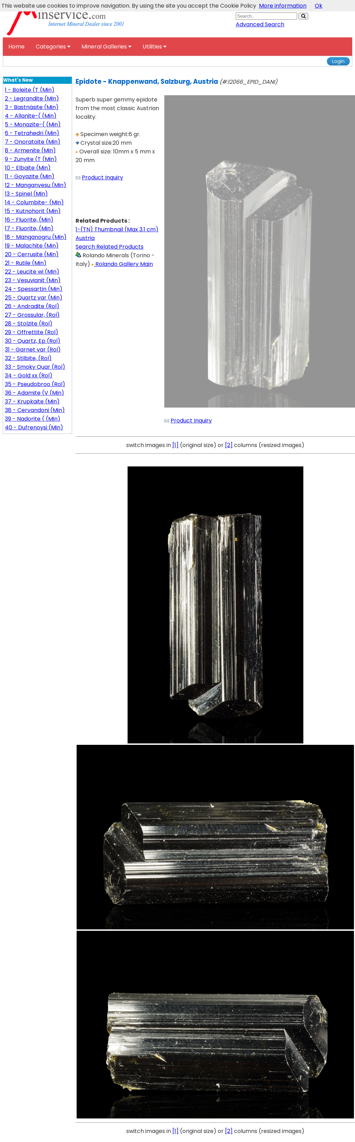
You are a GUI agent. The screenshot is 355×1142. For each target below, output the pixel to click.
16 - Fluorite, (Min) (29, 220)
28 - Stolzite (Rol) (28, 324)
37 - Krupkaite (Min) (32, 401)
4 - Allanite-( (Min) (31, 116)
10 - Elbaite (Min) (28, 168)
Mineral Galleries (106, 47)
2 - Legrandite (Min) (32, 98)
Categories (53, 47)
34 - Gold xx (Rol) (28, 376)
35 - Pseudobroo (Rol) (35, 384)
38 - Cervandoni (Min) (35, 410)
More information (282, 6)
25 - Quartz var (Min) (33, 298)
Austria (85, 238)
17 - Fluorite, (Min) (29, 228)
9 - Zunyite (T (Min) (31, 159)
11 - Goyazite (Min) (29, 176)
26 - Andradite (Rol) (32, 306)
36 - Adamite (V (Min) (34, 393)
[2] (229, 445)
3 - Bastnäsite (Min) (32, 107)
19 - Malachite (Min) (32, 246)
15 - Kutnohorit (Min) (33, 211)
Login (338, 61)
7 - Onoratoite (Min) (32, 142)
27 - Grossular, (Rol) (32, 315)
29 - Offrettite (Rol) (31, 332)
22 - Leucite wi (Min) (32, 272)
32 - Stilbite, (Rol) (28, 358)
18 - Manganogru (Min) (36, 237)
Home (16, 47)
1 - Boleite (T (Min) (29, 90)
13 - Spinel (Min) (26, 194)
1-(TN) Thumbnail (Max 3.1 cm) (117, 229)
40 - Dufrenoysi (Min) (34, 427)
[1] (175, 445)
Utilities (154, 47)
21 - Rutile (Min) (25, 263)
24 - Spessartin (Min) (33, 289)
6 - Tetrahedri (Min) (32, 133)
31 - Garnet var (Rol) (33, 350)
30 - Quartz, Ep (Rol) (32, 341)
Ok (318, 6)
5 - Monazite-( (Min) (33, 124)
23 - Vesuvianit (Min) (33, 280)
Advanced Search (260, 24)
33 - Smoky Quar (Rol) (35, 367)
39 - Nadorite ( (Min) (32, 419)
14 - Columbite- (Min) (34, 202)
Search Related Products (110, 247)
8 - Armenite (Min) (30, 150)
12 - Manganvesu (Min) (35, 185)
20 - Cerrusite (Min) (32, 254)
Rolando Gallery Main (122, 264)
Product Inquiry (102, 177)
